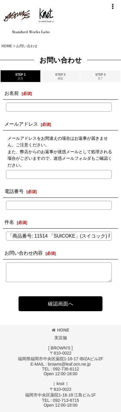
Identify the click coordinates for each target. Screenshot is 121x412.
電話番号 (14, 191)
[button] (112, 6)
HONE (60, 330)
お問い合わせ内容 (23, 253)
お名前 (11, 93)
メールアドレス (21, 124)
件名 (9, 222)
